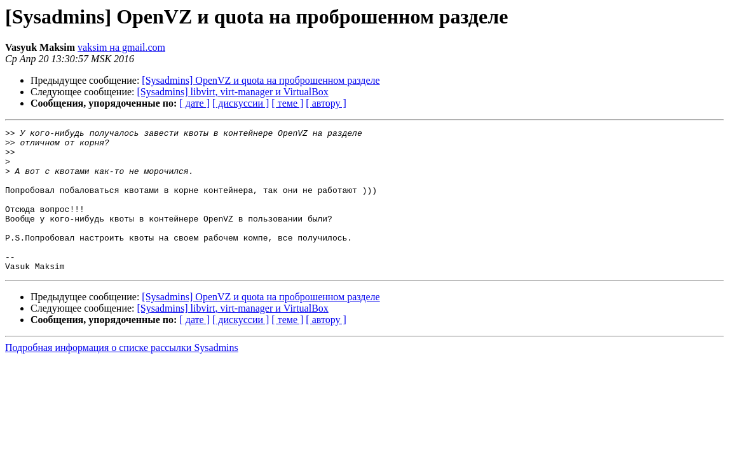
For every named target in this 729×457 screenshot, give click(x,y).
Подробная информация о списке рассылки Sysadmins (121, 376)
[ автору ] (326, 103)
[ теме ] (287, 103)
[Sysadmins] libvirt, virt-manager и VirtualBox (233, 91)
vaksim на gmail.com (121, 47)
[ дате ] (194, 103)
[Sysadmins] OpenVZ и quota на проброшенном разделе (260, 80)
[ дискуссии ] (240, 103)
